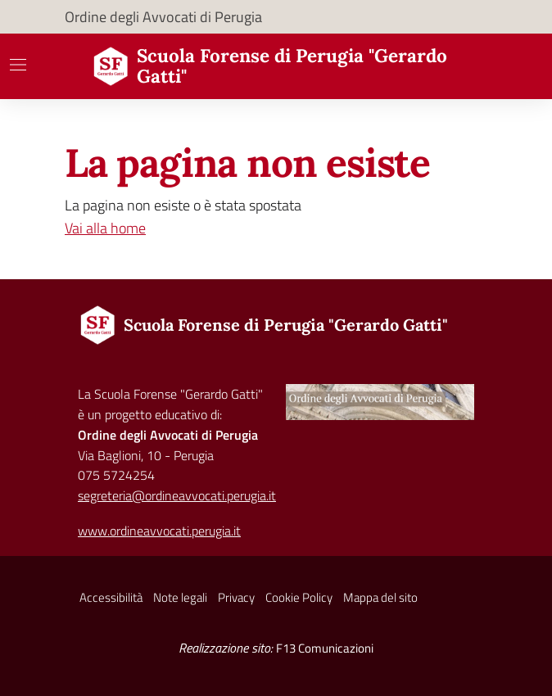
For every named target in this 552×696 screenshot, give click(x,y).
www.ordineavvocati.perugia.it (159, 530)
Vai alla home (105, 228)
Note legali (180, 597)
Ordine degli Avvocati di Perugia (163, 17)
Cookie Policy (299, 597)
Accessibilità (111, 597)
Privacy (236, 597)
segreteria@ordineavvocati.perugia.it (177, 495)
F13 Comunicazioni (324, 648)
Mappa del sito (380, 597)
